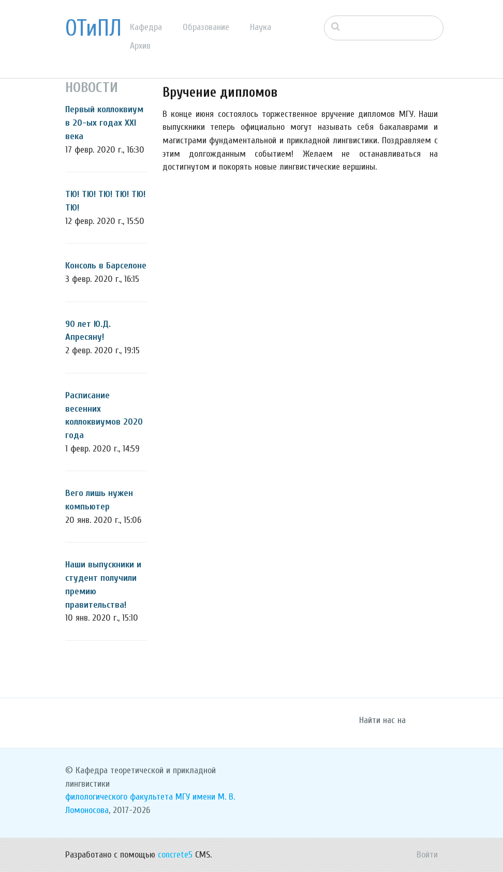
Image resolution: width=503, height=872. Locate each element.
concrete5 (175, 854)
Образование (206, 27)
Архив (140, 45)
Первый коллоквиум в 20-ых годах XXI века (104, 122)
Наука (260, 27)
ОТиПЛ (93, 28)
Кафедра (146, 27)
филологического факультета (119, 796)
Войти (427, 854)
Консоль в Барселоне (105, 265)
